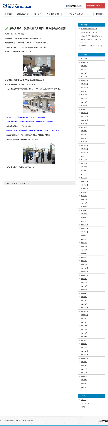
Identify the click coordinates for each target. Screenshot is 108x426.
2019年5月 (84, 250)
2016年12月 (84, 351)
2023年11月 (84, 84)
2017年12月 (84, 307)
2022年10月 (84, 120)
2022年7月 (84, 131)
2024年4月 (84, 73)
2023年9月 (84, 91)
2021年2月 (84, 174)
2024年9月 (84, 66)
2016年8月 (84, 365)
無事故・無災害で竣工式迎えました (92, 36)
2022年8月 (84, 127)
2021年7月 (84, 156)
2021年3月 (84, 170)
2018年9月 (84, 279)
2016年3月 (84, 383)
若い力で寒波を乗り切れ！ (89, 29)
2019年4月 (84, 253)
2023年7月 (84, 98)
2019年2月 (84, 261)
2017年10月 (84, 315)
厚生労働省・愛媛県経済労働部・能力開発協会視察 (37, 28)
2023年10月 (84, 87)
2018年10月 (84, 275)
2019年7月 (84, 243)
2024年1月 (84, 77)
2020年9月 (84, 192)
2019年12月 (84, 225)
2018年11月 (84, 271)
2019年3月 (84, 257)
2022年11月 (84, 116)
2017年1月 (84, 347)
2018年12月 (84, 268)
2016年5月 (84, 376)
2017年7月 (84, 326)
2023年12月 (84, 80)
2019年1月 (84, 264)
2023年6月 (84, 102)
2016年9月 (84, 362)
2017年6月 (84, 329)
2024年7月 (84, 69)
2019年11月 (84, 228)
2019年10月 (84, 232)
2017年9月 (84, 318)
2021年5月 (84, 163)
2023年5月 (84, 105)
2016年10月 (84, 358)
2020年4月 (84, 210)
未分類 (83, 407)
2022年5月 (84, 138)
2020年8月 (84, 196)
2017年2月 (84, 344)
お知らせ (19, 183)
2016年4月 (84, 380)
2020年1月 (84, 221)
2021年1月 (84, 178)
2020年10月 (84, 188)
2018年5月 (84, 289)
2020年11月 (84, 185)
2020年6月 (84, 203)
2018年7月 (84, 282)
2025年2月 (84, 58)
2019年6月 (84, 246)
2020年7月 (84, 199)
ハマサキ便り (26, 183)
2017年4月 (84, 336)
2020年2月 (84, 217)
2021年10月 (84, 152)
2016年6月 (84, 373)
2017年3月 (84, 340)
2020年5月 (84, 206)
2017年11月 (84, 311)
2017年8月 (84, 322)
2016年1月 (84, 387)
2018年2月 (84, 300)
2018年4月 (84, 293)
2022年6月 (84, 134)
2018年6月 (84, 286)
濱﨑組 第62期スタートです (90, 32)
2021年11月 (84, 149)
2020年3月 (84, 214)
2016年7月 (84, 369)
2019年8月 (84, 239)
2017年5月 (84, 333)
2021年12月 (84, 145)
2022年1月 (84, 142)
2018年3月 (84, 297)
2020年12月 (84, 181)
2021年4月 (84, 167)
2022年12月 (84, 113)
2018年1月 (84, 304)
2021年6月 (84, 160)
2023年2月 (84, 109)
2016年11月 (84, 354)
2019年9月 (84, 235)
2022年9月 (84, 124)
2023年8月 (84, 95)
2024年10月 (84, 62)
